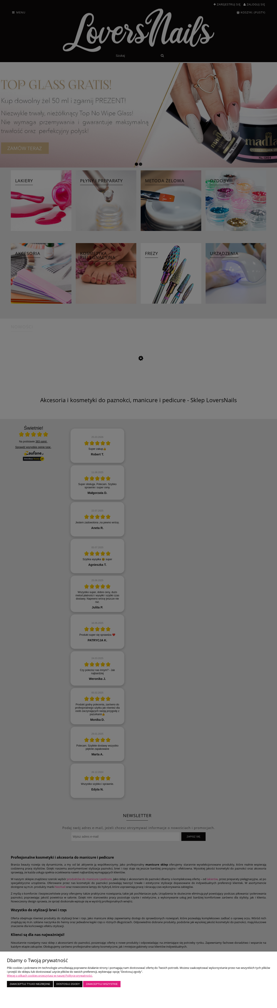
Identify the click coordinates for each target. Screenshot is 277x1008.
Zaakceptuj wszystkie (102, 983)
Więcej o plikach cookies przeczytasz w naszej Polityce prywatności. (50, 975)
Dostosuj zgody (68, 983)
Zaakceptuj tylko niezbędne (30, 983)
